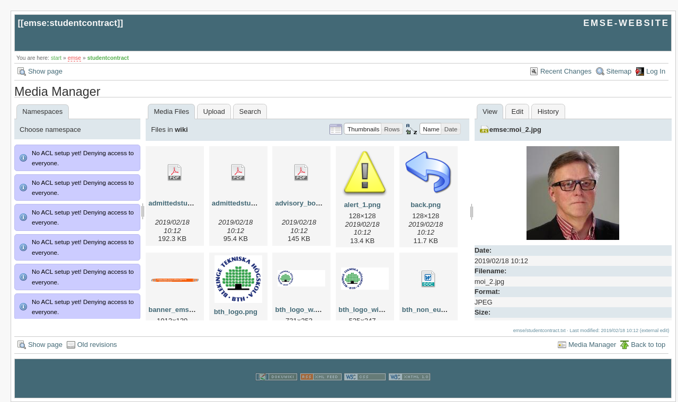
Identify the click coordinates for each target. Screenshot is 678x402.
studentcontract (108, 58)
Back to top (648, 345)
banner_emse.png (177, 310)
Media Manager (592, 345)
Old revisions (97, 345)
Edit (517, 111)
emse (74, 58)
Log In (655, 71)
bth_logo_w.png (301, 310)
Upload (214, 111)
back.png (426, 205)
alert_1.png (362, 205)
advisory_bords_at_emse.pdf (322, 203)
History (548, 111)
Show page (45, 71)
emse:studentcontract (70, 23)
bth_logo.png (235, 312)
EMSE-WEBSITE (626, 23)
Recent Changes (566, 71)
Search (250, 111)
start (56, 58)
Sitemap (619, 71)
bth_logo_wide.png (369, 310)
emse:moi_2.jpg (515, 129)
